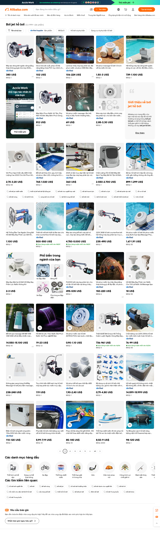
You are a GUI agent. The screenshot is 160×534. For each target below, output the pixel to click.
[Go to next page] (100, 451)
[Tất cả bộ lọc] (15, 30)
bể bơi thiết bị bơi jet (120, 197)
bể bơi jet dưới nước (15, 191)
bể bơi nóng (12, 197)
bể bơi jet (59, 486)
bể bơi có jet (104, 191)
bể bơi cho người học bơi (65, 191)
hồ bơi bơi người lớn (15, 486)
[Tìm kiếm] (101, 9)
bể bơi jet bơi (78, 492)
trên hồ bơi (138, 197)
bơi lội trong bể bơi (67, 197)
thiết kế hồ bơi (61, 492)
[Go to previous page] (60, 451)
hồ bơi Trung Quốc (111, 492)
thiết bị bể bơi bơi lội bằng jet (39, 191)
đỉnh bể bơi (93, 492)
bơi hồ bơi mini (100, 197)
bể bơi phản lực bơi (122, 191)
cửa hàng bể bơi (43, 492)
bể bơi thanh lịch (87, 191)
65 (95, 451)
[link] (157, 510)
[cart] (126, 10)
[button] (91, 9)
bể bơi (31, 486)
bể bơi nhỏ (84, 197)
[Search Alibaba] (62, 9)
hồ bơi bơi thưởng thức (77, 486)
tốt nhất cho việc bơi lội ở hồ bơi (19, 492)
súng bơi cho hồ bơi (46, 197)
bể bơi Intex (129, 492)
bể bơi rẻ (121, 486)
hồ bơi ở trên (28, 197)
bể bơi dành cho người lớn (102, 486)
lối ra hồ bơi (140, 191)
